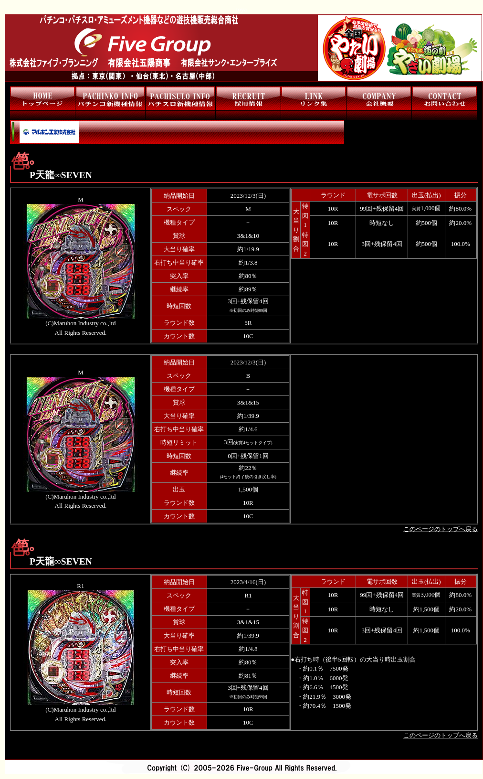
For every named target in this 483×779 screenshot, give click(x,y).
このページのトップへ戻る (440, 529)
